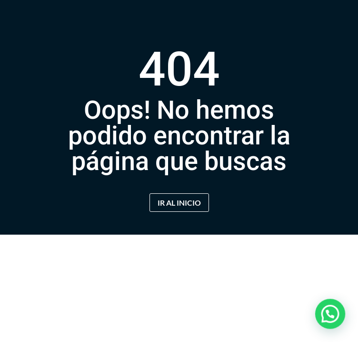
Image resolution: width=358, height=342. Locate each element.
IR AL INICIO (179, 202)
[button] (332, 320)
